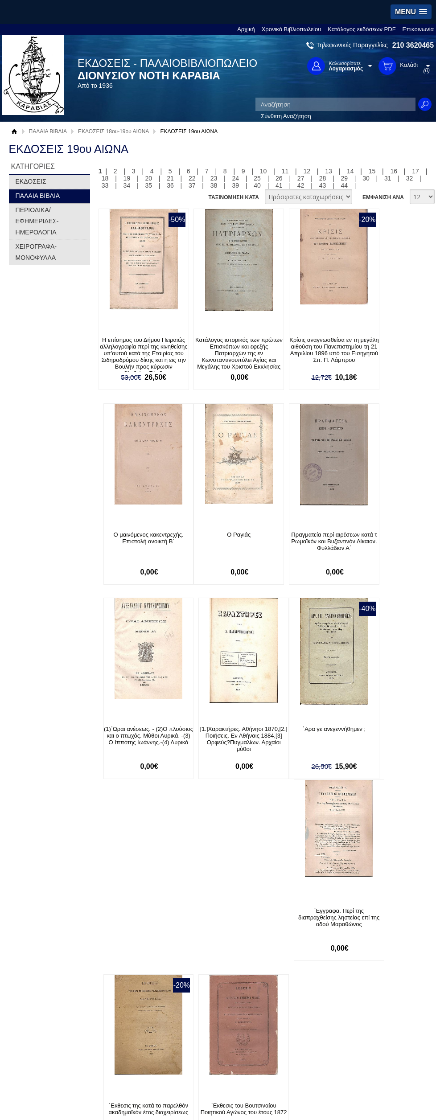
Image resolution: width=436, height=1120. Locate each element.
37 (192, 185)
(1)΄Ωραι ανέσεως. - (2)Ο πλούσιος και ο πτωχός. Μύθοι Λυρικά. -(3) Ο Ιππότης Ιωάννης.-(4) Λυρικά (303, 545)
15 (372, 171)
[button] (411, 11)
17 (415, 171)
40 (257, 185)
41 (279, 185)
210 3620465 (413, 45)
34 (127, 185)
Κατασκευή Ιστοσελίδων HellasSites (376, 982)
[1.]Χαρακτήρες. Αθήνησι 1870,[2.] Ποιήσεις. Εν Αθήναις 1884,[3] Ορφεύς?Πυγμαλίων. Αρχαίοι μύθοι (386, 545)
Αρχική (246, 29)
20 (148, 178)
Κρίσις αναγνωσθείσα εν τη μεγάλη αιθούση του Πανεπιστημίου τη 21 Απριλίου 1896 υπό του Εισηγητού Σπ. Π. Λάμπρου (303, 353)
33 (105, 185)
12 (306, 171)
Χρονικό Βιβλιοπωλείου (291, 29)
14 (350, 171)
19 (127, 178)
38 (214, 185)
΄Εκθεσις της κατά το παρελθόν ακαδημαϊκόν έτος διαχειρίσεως (303, 736)
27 (300, 178)
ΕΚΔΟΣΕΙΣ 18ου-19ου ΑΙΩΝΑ (113, 131)
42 (300, 185)
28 (322, 178)
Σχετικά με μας (37, 909)
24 (235, 178)
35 (148, 185)
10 (263, 171)
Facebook (299, 909)
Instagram (300, 938)
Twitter (295, 923)
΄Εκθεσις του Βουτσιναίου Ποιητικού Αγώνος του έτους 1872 (386, 736)
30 (366, 178)
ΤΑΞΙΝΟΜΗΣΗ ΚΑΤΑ (233, 197)
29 (344, 178)
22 (192, 178)
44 (344, 185)
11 (285, 171)
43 (322, 185)
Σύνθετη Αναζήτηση (286, 116)
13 (328, 171)
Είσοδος (196, 909)
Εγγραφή (197, 923)
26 (279, 178)
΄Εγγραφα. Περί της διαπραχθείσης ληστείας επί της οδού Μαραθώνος (220, 736)
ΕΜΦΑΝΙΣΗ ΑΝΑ (383, 197)
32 (409, 178)
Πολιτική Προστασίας (45, 937)
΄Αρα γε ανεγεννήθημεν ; (137, 729)
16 (394, 171)
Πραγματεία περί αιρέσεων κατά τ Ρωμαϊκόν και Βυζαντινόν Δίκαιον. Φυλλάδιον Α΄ (220, 545)
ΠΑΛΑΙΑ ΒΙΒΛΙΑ (48, 131)
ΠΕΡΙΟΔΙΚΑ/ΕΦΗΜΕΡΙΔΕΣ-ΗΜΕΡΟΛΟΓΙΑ (37, 221)
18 (105, 178)
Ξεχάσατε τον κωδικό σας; (219, 937)
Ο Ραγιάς (137, 535)
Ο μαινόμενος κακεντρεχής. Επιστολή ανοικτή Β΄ (386, 343)
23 (214, 178)
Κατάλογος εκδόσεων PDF (361, 29)
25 (257, 178)
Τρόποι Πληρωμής (126, 918)
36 (170, 185)
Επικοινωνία (418, 29)
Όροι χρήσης (35, 923)
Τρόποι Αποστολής (127, 932)
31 (387, 178)
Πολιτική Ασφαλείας (127, 946)
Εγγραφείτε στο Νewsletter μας (122, 863)
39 (235, 185)
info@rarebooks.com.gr (384, 952)
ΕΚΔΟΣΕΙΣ (31, 181)
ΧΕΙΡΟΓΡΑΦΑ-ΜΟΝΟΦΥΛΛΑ (36, 252)
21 (170, 178)
